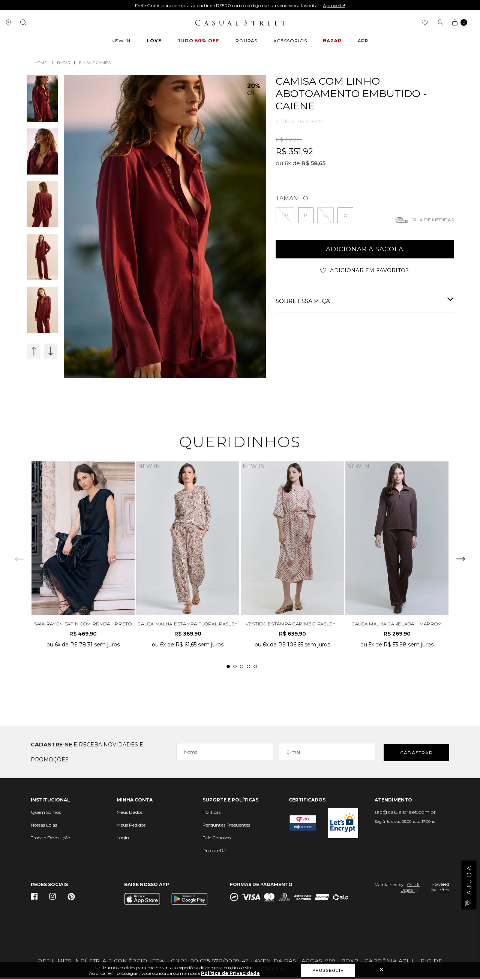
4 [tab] (248, 668)
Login (123, 839)
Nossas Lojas (44, 826)
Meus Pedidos (131, 826)
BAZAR (330, 42)
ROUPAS (246, 42)
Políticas (211, 813)
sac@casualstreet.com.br (405, 813)
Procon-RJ (214, 852)
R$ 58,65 (314, 162)
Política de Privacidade (230, 973)
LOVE (155, 42)
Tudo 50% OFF (199, 42)
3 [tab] (241, 668)
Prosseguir (328, 970)
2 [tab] (235, 668)
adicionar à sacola (365, 248)
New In (123, 42)
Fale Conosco (216, 839)
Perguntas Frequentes (226, 826)
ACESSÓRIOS (289, 42)
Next (50, 350)
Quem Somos (46, 813)
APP (360, 42)
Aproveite (375, 5)
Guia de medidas (432, 219)
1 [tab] (228, 668)
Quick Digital (410, 888)
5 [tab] (255, 668)
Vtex (444, 891)
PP (285, 215)
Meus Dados (129, 813)
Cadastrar (416, 753)
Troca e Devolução (50, 839)
